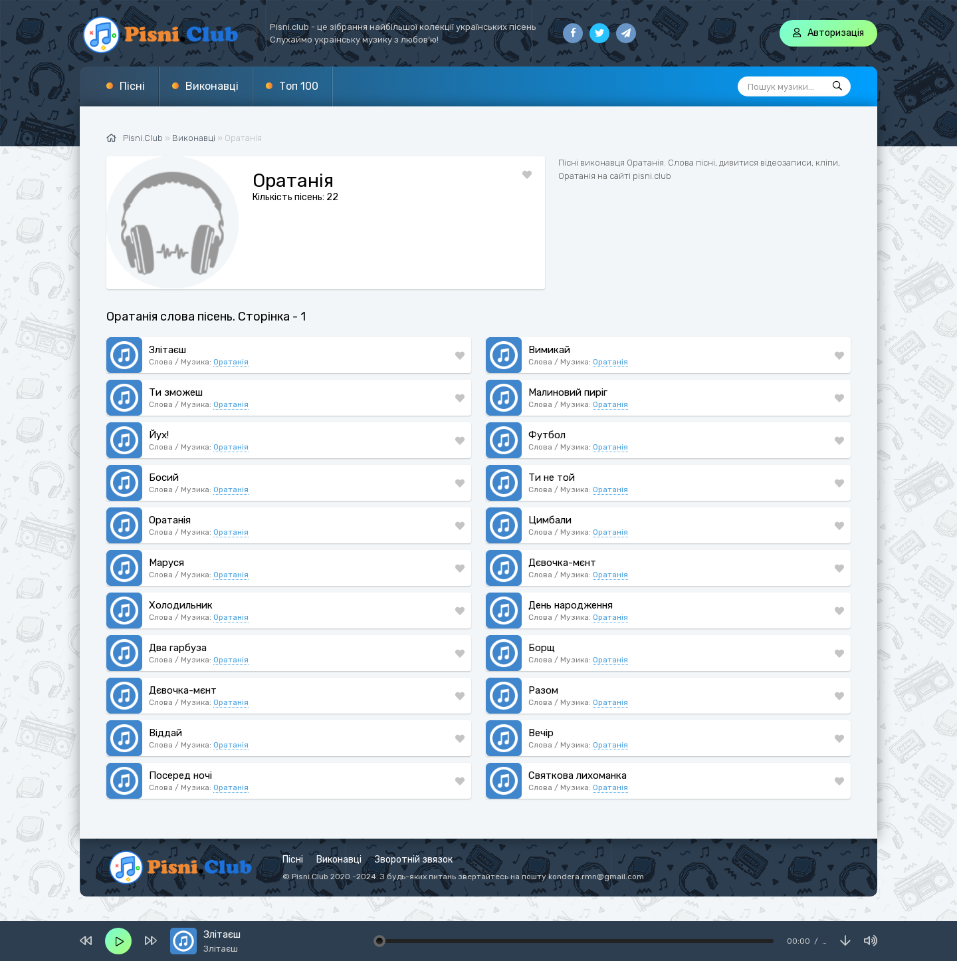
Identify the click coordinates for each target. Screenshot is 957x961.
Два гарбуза (178, 648)
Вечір (541, 733)
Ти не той (551, 477)
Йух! (159, 435)
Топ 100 (298, 86)
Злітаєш (167, 350)
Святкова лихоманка (577, 775)
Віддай (165, 733)
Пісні (132, 86)
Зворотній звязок (414, 859)
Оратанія (231, 361)
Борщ (541, 648)
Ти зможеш (176, 392)
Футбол (547, 435)
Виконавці (212, 86)
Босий (164, 477)
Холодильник (181, 605)
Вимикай (549, 350)
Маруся (166, 563)
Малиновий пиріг (567, 392)
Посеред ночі (180, 775)
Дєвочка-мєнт (562, 563)
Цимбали (550, 520)
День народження (570, 605)
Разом (543, 690)
